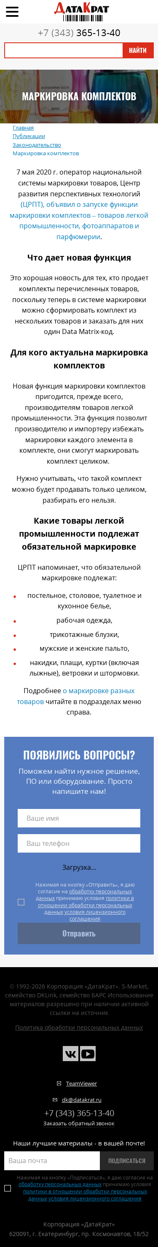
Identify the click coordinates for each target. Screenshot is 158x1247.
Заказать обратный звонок (79, 1123)
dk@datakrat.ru (82, 1100)
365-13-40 (79, 32)
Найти (138, 50)
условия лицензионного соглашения (95, 915)
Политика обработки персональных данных (79, 1027)
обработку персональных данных (84, 895)
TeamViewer (81, 1083)
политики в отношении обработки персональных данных (86, 905)
